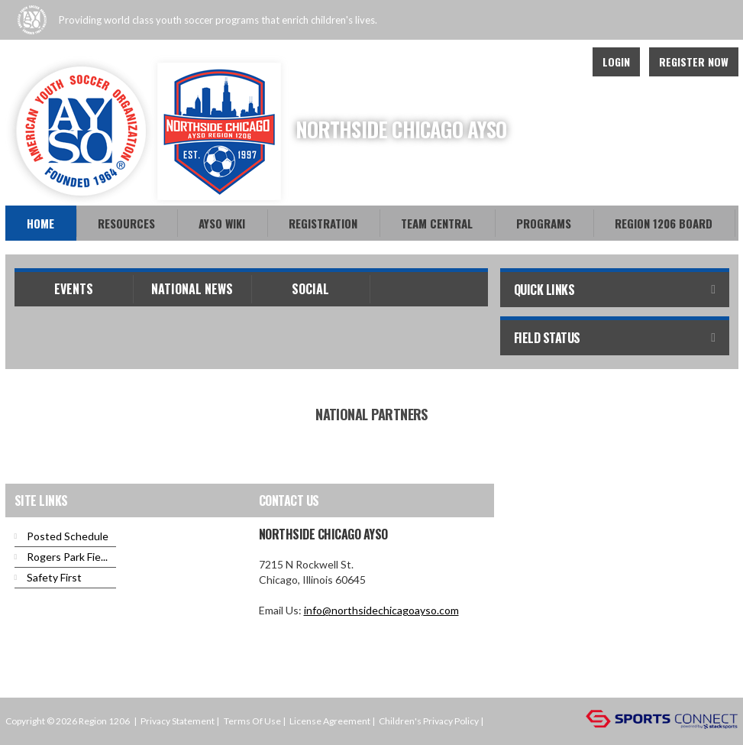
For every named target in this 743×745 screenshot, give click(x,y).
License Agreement (329, 721)
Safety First (54, 577)
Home (40, 223)
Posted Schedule (67, 536)
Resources (126, 223)
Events (73, 289)
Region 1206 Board (663, 223)
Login (616, 61)
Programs (543, 223)
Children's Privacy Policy (429, 721)
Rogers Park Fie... (67, 556)
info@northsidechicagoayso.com (381, 610)
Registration (323, 223)
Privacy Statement (178, 721)
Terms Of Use (252, 721)
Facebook (529, 62)
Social (310, 289)
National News (192, 289)
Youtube (563, 62)
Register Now (693, 61)
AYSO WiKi (222, 223)
